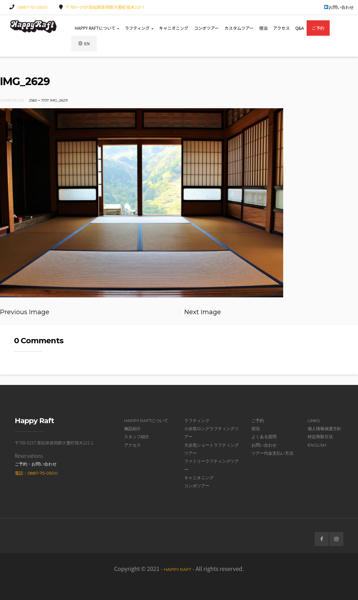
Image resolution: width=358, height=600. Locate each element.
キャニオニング (173, 28)
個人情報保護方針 (324, 428)
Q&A (299, 28)
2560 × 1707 (39, 100)
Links (314, 420)
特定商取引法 (320, 436)
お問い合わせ (339, 7)
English (317, 445)
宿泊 (263, 28)
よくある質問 (264, 436)
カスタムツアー (238, 28)
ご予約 (318, 28)
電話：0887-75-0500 (36, 473)
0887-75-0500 (32, 7)
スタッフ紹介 (136, 436)
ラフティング (139, 28)
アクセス (281, 28)
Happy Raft (177, 569)
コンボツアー (206, 28)
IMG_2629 (58, 100)
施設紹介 (132, 428)
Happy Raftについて (97, 28)
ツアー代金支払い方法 (272, 453)
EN (84, 43)
